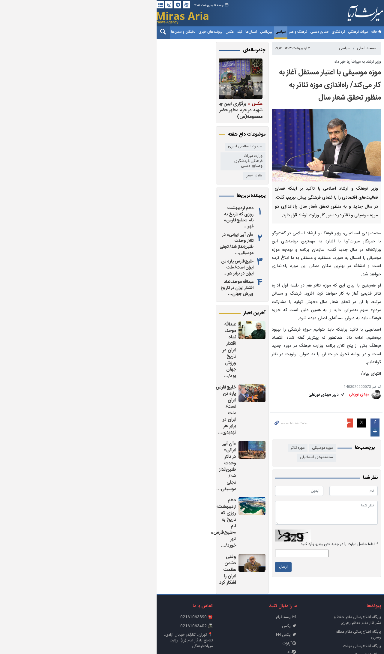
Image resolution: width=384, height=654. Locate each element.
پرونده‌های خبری (166, 32)
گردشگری (294, 32)
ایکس (219, 566)
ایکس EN (216, 575)
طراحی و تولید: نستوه (317, 638)
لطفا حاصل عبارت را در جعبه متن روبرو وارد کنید (295, 489)
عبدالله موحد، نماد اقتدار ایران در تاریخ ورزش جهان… (150, 267)
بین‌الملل (222, 32)
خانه (332, 32)
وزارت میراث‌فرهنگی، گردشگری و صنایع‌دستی (311, 601)
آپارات (220, 583)
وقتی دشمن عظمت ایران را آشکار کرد (145, 434)
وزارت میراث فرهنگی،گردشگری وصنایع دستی (160, 158)
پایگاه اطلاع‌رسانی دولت (318, 581)
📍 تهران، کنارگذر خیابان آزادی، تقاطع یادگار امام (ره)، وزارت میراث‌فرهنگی (83, 578)
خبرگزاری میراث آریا (316, 14)
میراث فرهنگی (314, 32)
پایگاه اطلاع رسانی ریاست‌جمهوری (310, 589)
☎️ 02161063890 (101, 557)
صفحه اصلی (322, 48)
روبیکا (220, 601)
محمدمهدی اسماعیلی (222, 412)
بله (222, 592)
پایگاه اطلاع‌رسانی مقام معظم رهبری (308, 572)
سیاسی (236, 32)
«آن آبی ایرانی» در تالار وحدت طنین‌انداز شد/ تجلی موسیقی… (149, 229)
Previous (181, 89)
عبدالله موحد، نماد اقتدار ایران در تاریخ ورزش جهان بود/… (141, 315)
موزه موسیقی (278, 412)
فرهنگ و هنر (254, 32)
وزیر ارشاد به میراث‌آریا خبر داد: (313, 62)
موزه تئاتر (253, 412)
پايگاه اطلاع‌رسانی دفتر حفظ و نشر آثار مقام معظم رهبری (303, 560)
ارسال (205, 512)
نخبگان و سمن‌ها (139, 32)
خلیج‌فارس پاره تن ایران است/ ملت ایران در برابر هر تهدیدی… (142, 345)
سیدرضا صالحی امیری (167, 146)
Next (130, 89)
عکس (186, 32)
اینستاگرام (216, 557)
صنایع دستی (275, 32)
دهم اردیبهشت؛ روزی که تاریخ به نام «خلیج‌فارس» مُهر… (153, 209)
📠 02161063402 (101, 566)
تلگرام (220, 610)
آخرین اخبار (176, 294)
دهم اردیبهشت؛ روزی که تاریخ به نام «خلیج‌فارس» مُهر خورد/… (142, 406)
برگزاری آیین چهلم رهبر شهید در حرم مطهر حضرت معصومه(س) (155, 110)
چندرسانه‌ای (176, 50)
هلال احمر (176, 170)
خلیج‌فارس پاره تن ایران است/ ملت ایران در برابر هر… (150, 247)
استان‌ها (207, 32)
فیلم (195, 32)
